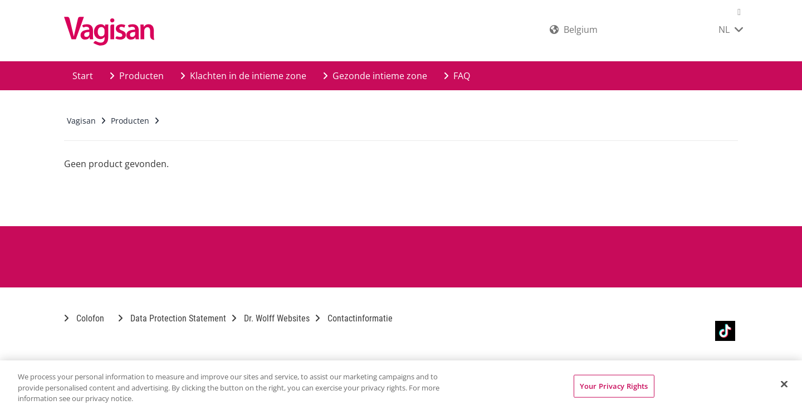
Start (82, 76)
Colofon (84, 318)
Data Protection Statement (172, 318)
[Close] (784, 384)
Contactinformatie (354, 318)
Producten (137, 76)
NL (730, 29)
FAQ (457, 76)
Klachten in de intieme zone (243, 76)
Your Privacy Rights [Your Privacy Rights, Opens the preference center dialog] (614, 385)
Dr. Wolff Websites (271, 318)
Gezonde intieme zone (375, 76)
